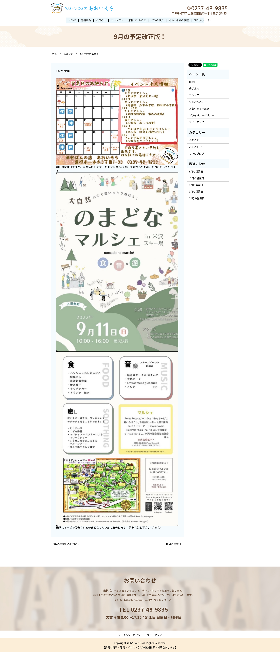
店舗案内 (86, 20)
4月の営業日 (196, 184)
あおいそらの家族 (179, 20)
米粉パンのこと (137, 20)
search (211, 20)
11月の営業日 (196, 198)
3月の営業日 (196, 191)
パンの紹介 (157, 20)
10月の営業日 (173, 544)
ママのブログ (196, 153)
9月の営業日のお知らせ (66, 544)
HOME (72, 20)
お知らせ (101, 20)
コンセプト (117, 20)
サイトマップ (196, 122)
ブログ (197, 20)
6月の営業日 (196, 171)
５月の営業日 (196, 178)
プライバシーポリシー (201, 115)
